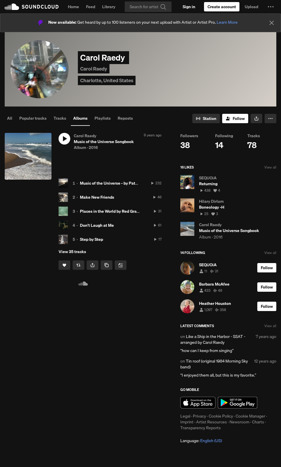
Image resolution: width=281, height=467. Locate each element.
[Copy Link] (106, 265)
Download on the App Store (197, 402)
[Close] (271, 23)
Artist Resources (211, 422)
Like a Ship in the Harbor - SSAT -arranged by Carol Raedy (212, 339)
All (9, 118)
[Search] (148, 6)
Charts (258, 422)
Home (73, 7)
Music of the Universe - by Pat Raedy (114, 183)
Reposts (125, 118)
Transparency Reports (200, 428)
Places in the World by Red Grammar (114, 211)
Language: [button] (201, 440)
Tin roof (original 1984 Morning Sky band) (214, 364)
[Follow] (235, 118)
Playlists (103, 118)
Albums (80, 118)
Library (108, 7)
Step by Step (91, 239)
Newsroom (239, 422)
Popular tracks (33, 118)
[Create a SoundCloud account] (221, 6)
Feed (90, 7)
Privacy (199, 416)
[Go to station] (206, 118)
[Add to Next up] (120, 265)
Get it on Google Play (237, 402)
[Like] (64, 265)
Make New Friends (97, 197)
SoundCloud (32, 7)
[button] (270, 6)
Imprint (186, 422)
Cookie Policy (221, 416)
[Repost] (78, 265)
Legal (185, 416)
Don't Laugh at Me (97, 225)
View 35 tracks (72, 251)
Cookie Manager (250, 416)
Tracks (60, 118)
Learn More (227, 22)
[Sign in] (189, 6)
